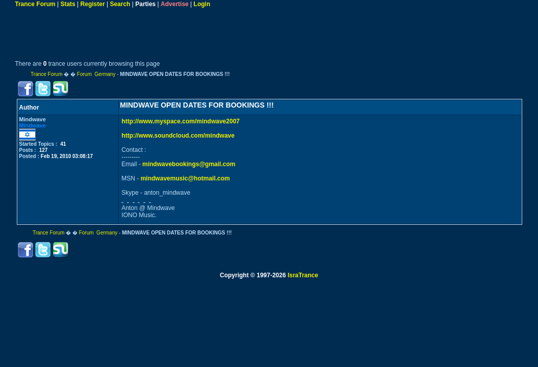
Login (202, 4)
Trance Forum (35, 4)
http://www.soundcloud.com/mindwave (178, 135)
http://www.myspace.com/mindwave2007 (180, 121)
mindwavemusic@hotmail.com (185, 178)
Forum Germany (96, 74)
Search (120, 4)
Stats (67, 4)
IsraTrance (303, 275)
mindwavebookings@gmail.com (188, 164)
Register (93, 4)
